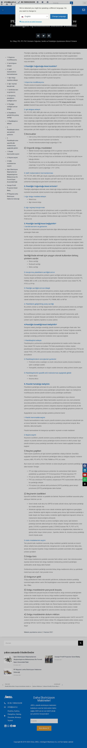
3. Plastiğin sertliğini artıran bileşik (12, 106)
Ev (11, 41)
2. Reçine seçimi (12, 157)
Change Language (59, 16)
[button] (3, 10)
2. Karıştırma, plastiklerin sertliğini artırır (12, 98)
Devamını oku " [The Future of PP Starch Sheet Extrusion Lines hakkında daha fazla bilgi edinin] (17, 675)
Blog (15, 41)
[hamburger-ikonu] (85, 3)
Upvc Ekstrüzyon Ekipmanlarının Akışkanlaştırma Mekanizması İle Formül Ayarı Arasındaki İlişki (28, 659)
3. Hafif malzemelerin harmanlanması (12, 72)
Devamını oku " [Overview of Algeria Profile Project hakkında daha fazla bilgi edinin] (58, 659)
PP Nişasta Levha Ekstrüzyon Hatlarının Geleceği (13, 196)
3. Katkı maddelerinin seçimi (11, 163)
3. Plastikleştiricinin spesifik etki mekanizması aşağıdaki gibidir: (12, 143)
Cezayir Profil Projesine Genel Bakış (12, 188)
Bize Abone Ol (44, 728)
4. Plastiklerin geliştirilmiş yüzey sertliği (13, 115)
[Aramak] (71, 3)
